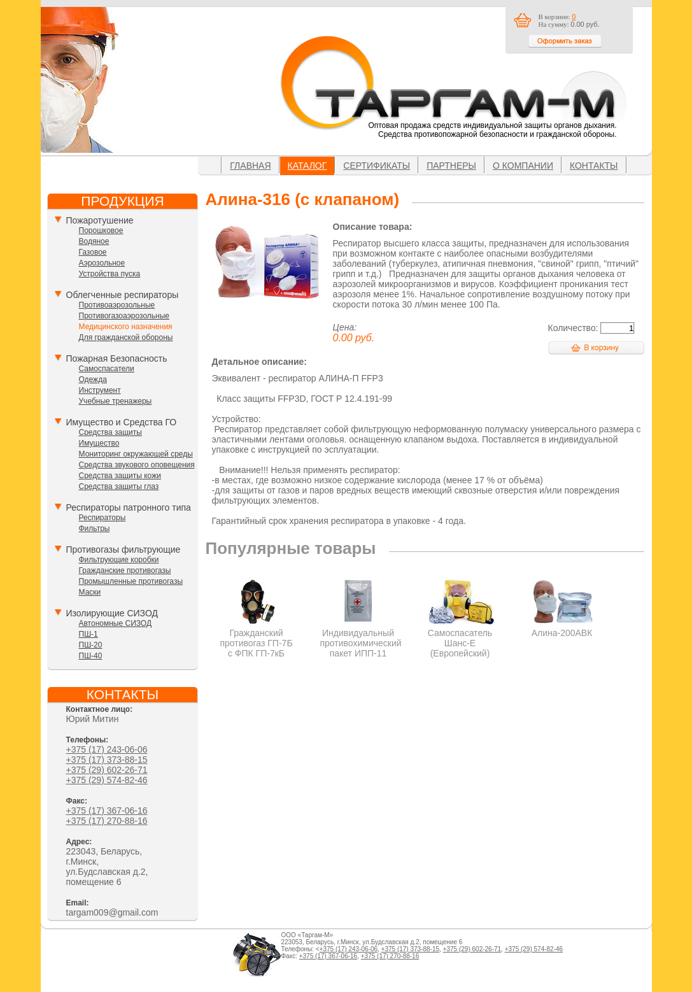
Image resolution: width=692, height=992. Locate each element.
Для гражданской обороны (126, 337)
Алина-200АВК (561, 628)
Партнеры (451, 165)
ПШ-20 (90, 645)
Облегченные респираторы (122, 295)
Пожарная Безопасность (116, 358)
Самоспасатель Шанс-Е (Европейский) (460, 638)
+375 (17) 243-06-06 (107, 749)
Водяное (94, 241)
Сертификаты (376, 165)
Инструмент (100, 390)
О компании (523, 165)
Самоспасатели (106, 368)
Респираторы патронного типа (128, 507)
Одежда (93, 379)
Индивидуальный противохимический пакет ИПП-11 (361, 638)
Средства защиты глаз (119, 486)
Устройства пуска (110, 273)
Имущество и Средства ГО (121, 422)
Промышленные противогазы (131, 581)
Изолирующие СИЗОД (112, 613)
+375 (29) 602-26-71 (107, 770)
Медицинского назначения (126, 326)
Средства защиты (110, 432)
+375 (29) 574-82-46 (107, 780)
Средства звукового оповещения (137, 464)
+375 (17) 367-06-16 (107, 810)
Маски (90, 592)
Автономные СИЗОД (115, 623)
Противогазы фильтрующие (123, 549)
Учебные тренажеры (115, 401)
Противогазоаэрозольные (124, 315)
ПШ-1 (88, 634)
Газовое (93, 252)
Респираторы (102, 517)
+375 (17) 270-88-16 (107, 821)
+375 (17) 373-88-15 (107, 760)
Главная (250, 165)
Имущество (99, 443)
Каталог (307, 165)
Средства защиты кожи (120, 475)
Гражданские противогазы (125, 570)
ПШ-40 (90, 655)
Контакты (594, 165)
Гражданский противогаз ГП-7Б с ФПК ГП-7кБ (256, 638)
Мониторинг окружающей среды (136, 454)
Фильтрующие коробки (119, 559)
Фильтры (94, 528)
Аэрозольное (102, 263)
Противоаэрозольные (117, 305)
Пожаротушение (100, 220)
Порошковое (101, 230)
